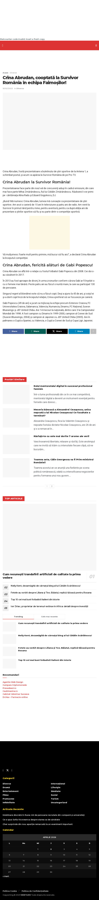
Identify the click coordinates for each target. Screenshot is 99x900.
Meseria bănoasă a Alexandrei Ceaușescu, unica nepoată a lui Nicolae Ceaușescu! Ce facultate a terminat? (62, 412)
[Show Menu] (2, 45)
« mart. (6, 876)
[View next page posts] (52, 486)
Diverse (13, 73)
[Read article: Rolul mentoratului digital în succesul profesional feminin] (16, 394)
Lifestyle (55, 787)
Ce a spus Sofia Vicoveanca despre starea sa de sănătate (31, 819)
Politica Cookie (10, 891)
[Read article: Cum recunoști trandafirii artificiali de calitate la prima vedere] (49, 537)
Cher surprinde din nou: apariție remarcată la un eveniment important (38, 824)
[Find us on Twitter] (7, 770)
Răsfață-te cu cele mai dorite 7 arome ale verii (61, 436)
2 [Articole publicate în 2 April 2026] (51, 849)
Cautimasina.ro (10, 691)
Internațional (58, 784)
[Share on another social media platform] (93, 331)
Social (54, 795)
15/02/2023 (8, 88)
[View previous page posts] (47, 486)
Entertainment (10, 791)
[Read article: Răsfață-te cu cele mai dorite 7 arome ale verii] (16, 444)
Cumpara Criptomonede (15, 685)
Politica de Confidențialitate (35, 891)
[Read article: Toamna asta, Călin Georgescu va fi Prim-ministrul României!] (16, 467)
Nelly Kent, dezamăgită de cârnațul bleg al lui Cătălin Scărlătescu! (45, 586)
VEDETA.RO (26, 895)
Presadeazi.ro (9, 688)
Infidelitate (9, 802)
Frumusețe (8, 799)
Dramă (6, 787)
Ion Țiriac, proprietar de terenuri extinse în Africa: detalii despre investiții (49, 606)
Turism (55, 799)
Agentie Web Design (13, 682)
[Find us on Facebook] (3, 770)
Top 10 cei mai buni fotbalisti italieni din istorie (35, 599)
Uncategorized (59, 802)
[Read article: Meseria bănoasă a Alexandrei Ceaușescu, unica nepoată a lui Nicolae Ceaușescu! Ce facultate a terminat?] (16, 417)
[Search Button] (96, 45)
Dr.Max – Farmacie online (15, 697)
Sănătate (56, 791)
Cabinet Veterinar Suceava (16, 694)
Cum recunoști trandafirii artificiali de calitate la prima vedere (53, 623)
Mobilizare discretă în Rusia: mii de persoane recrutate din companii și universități (44, 815)
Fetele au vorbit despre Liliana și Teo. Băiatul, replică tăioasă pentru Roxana (51, 592)
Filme (6, 795)
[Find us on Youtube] (11, 770)
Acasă (5, 73)
